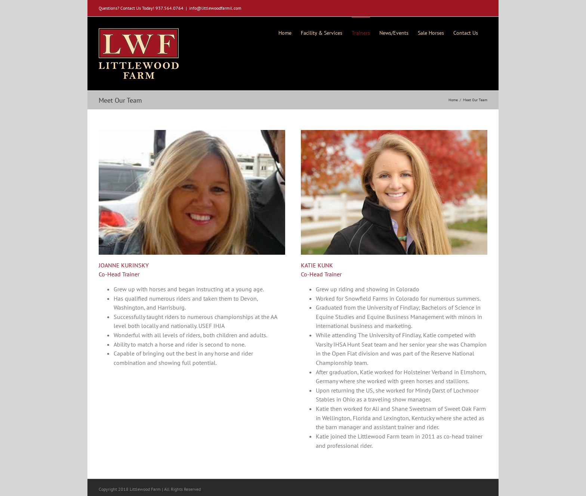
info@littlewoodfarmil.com (215, 8)
